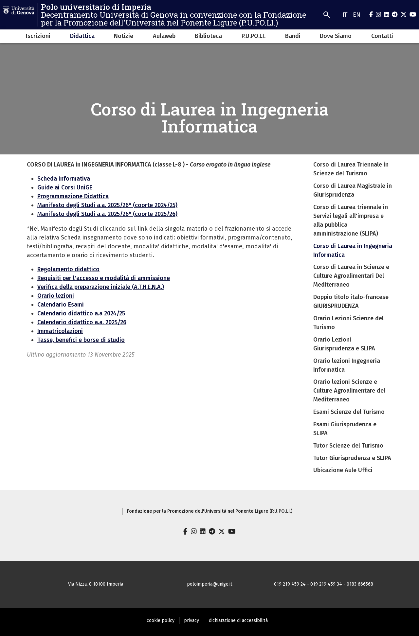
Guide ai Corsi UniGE (64, 187)
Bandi (293, 36)
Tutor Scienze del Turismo (348, 445)
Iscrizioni (38, 36)
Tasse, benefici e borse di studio (81, 340)
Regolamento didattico (68, 269)
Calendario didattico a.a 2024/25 (81, 313)
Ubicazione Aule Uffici (343, 470)
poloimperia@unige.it (209, 584)
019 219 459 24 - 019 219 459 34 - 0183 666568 (323, 584)
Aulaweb (164, 36)
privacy (191, 620)
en (356, 14)
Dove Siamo (336, 36)
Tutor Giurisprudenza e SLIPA (352, 458)
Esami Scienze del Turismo (349, 411)
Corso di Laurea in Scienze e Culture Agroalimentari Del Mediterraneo (351, 275)
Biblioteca (208, 36)
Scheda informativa (63, 178)
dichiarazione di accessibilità (238, 620)
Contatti (382, 36)
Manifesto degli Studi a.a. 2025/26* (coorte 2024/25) (107, 205)
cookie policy (160, 620)
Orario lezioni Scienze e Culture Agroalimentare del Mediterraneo (349, 390)
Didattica (82, 36)
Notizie (123, 36)
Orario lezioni (55, 295)
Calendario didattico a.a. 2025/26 (81, 322)
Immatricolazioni (60, 331)
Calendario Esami (60, 304)
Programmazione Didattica (73, 196)
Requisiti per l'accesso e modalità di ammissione (103, 278)
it (344, 14)
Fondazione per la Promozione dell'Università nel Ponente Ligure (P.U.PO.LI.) (209, 511)
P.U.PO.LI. (253, 36)
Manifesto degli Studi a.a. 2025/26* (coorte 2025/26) (107, 214)
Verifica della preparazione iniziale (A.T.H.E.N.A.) (100, 287)
